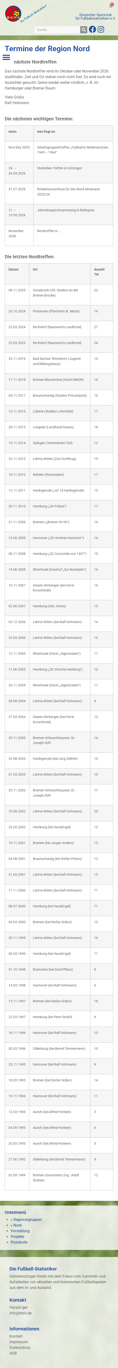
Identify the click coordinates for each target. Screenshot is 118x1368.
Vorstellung (20, 1231)
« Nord (16, 1225)
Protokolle (19, 1242)
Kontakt (15, 1336)
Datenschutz (20, 1347)
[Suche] (83, 29)
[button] (6, 57)
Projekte (17, 1236)
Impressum (18, 1342)
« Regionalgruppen (26, 1219)
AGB (13, 1353)
